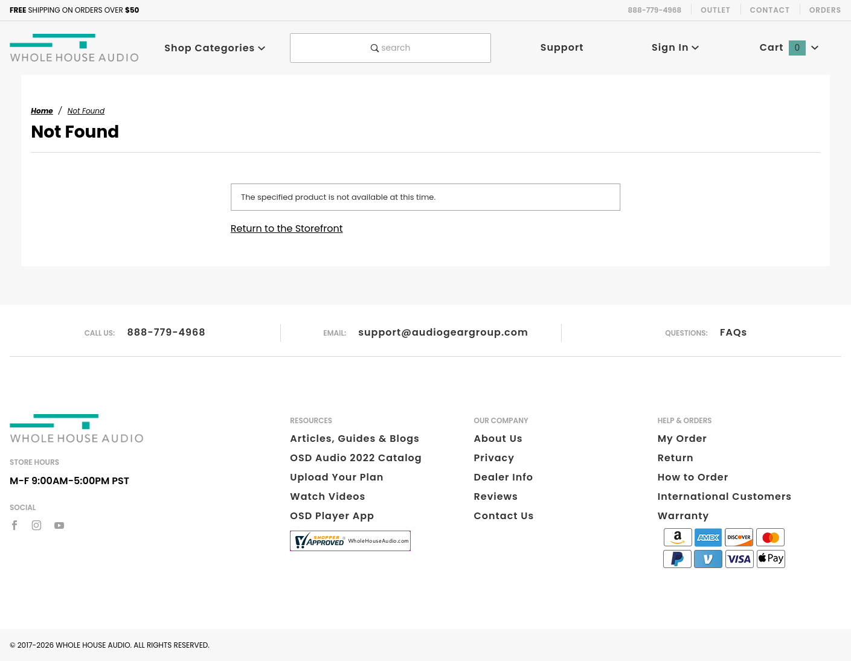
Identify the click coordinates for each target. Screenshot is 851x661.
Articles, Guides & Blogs (354, 438)
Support (562, 47)
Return (676, 458)
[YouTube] (59, 525)
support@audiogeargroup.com (443, 332)
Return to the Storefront (287, 228)
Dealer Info (504, 477)
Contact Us (504, 516)
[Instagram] (36, 525)
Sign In (675, 47)
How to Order (693, 477)
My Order (682, 438)
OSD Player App (332, 516)
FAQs (733, 332)
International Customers (725, 496)
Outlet (716, 10)
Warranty (683, 516)
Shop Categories (215, 48)
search (391, 48)
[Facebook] (14, 525)
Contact (770, 10)
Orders (825, 10)
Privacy (494, 458)
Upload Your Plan (337, 477)
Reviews (496, 496)
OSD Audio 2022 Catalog (356, 458)
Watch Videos (327, 496)
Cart (789, 47)
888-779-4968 (166, 332)
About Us (498, 438)
